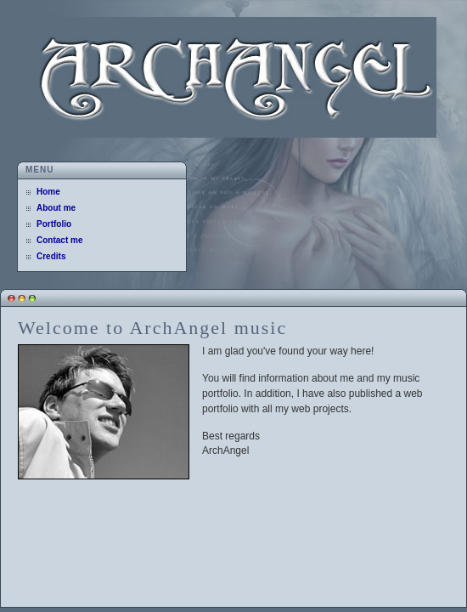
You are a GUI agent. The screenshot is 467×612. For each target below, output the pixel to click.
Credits (51, 256)
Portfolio (54, 224)
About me (56, 207)
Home (48, 191)
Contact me (59, 240)
